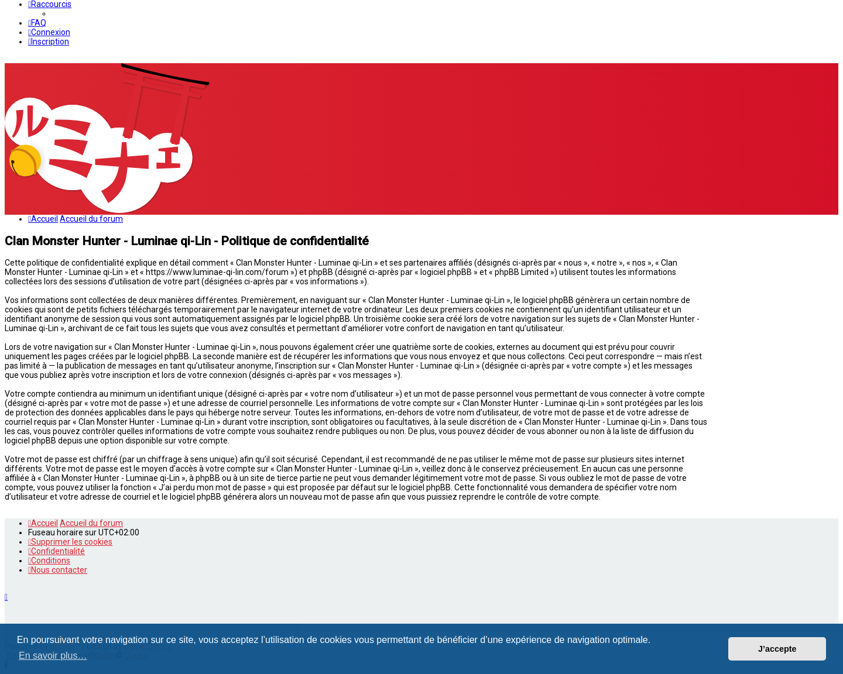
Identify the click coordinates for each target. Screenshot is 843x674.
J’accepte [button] (777, 649)
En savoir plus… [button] (53, 656)
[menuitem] (37, 22)
